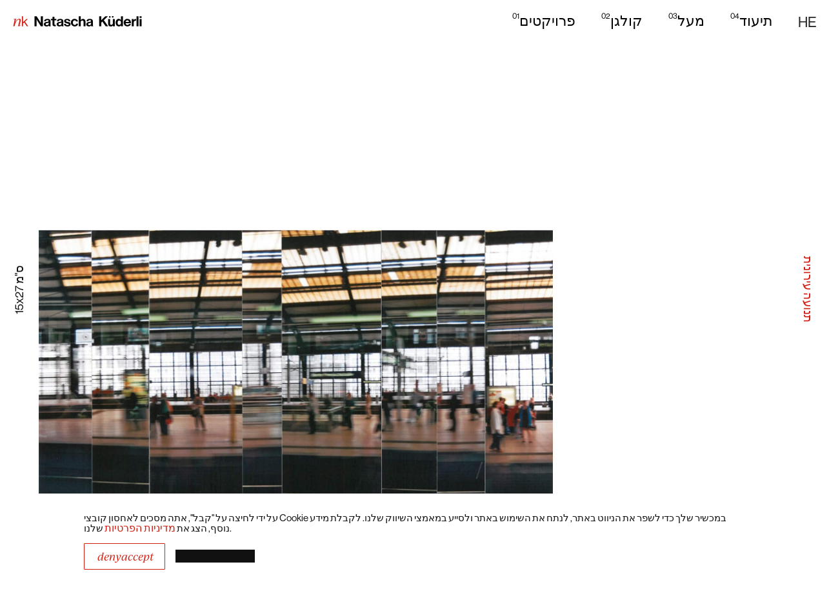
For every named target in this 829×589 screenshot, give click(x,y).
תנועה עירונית (808, 289)
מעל (686, 20)
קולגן (622, 20)
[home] (77, 22)
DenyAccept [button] (125, 556)
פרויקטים (543, 20)
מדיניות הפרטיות (140, 527)
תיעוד (751, 20)
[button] (807, 21)
